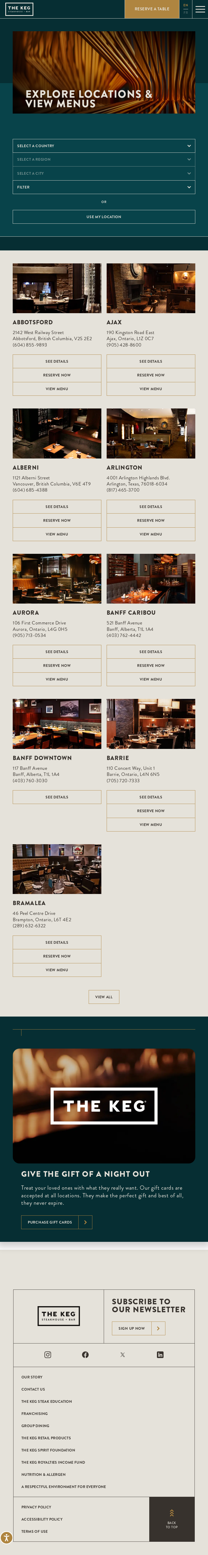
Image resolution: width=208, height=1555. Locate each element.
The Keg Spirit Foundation (48, 1450)
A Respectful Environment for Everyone (63, 1486)
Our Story (32, 1377)
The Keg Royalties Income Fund (53, 1462)
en (185, 5)
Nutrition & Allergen (43, 1474)
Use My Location (104, 216)
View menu (57, 389)
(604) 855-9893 (30, 344)
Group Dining (35, 1425)
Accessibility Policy (41, 1519)
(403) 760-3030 (30, 780)
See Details (57, 361)
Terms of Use (34, 1531)
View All (104, 997)
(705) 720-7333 (123, 780)
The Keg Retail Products (46, 1438)
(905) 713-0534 (29, 635)
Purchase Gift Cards (60, 1222)
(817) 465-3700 (123, 490)
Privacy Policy (36, 1507)
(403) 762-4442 (124, 635)
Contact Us (33, 1389)
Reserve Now (57, 375)
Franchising (34, 1413)
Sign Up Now (142, 1328)
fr (186, 13)
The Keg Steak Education (46, 1401)
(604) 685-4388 (30, 490)
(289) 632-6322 (29, 925)
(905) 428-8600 (124, 344)
